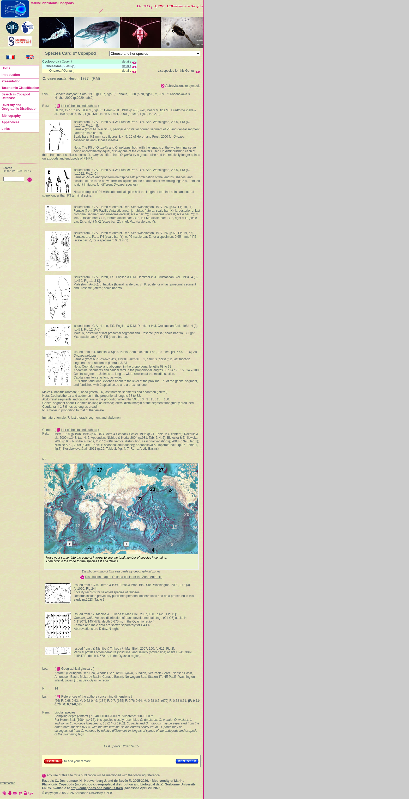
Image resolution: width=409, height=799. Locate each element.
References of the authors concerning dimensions (95, 696)
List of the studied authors (79, 106)
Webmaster (7, 782)
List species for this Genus (176, 70)
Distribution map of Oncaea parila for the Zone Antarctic (123, 577)
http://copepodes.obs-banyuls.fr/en (97, 788)
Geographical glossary (76, 668)
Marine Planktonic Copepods (52, 3)
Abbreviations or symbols (182, 86)
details (126, 61)
